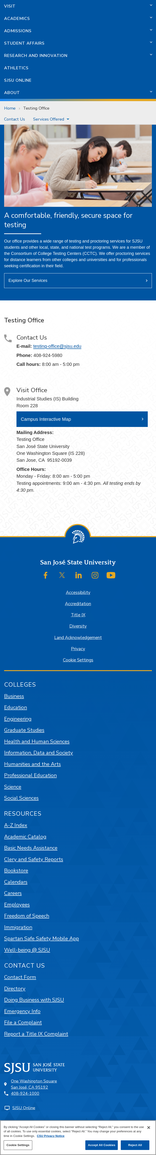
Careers (13, 893)
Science (12, 786)
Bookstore (16, 870)
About (12, 92)
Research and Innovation (35, 55)
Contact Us (14, 119)
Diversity (78, 626)
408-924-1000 (25, 1093)
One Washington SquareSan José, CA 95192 (34, 1084)
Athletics (16, 68)
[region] (78, 1137)
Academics (17, 18)
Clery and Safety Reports (33, 859)
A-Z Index (15, 825)
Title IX (78, 615)
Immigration (18, 927)
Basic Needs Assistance (30, 847)
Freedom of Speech (26, 915)
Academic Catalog (25, 836)
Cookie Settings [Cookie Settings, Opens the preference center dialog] (17, 1145)
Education (15, 707)
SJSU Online (18, 80)
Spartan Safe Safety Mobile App (41, 938)
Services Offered (48, 119)
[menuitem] (14, 119)
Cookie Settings (78, 660)
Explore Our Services (27, 280)
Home (10, 108)
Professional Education (30, 775)
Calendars (15, 881)
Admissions (18, 31)
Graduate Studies (24, 730)
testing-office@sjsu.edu (57, 346)
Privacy (78, 649)
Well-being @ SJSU (27, 949)
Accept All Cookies (101, 1145)
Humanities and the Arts (32, 764)
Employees (17, 904)
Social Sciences (21, 797)
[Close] (149, 1128)
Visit (10, 6)
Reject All (135, 1145)
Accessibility (78, 593)
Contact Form (20, 977)
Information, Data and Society (38, 752)
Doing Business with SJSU (34, 999)
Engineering (18, 718)
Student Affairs (24, 43)
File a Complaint (23, 1022)
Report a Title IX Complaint (36, 1033)
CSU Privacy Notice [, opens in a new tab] (51, 1136)
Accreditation (78, 604)
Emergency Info (22, 1011)
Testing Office (36, 108)
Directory (14, 988)
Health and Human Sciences (37, 741)
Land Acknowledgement (78, 638)
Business (14, 696)
